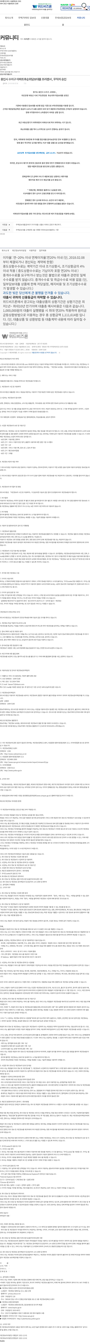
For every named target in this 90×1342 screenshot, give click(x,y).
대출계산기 (3, 67)
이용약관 (32, 250)
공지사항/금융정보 (6, 62)
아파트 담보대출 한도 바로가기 (10, 72)
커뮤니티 (81, 17)
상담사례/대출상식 (6, 65)
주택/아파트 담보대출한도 (27, 18)
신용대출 (45, 17)
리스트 (2, 234)
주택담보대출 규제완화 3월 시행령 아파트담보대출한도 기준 (37, 230)
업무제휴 (3, 69)
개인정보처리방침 (19, 250)
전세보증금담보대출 (63, 18)
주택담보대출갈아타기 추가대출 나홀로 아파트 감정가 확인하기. (38, 224)
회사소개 (9, 17)
